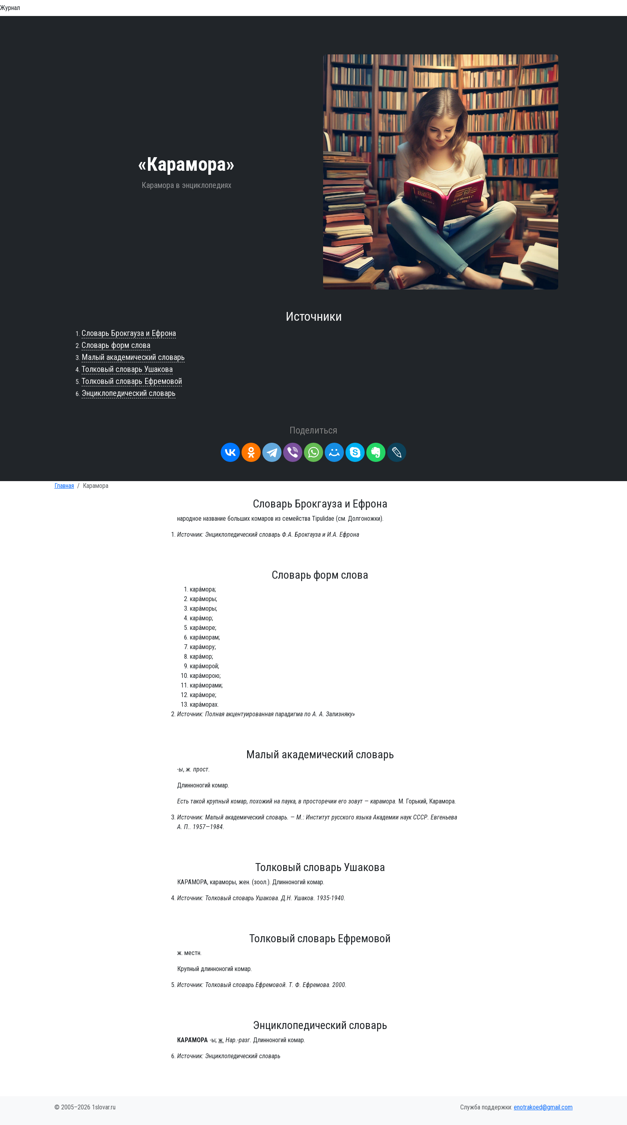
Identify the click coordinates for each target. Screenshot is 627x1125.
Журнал (10, 8)
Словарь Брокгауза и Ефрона (129, 333)
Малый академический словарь (133, 357)
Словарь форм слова (116, 345)
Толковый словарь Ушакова (127, 369)
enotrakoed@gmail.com (543, 1107)
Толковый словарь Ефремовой (132, 381)
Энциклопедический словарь (129, 393)
